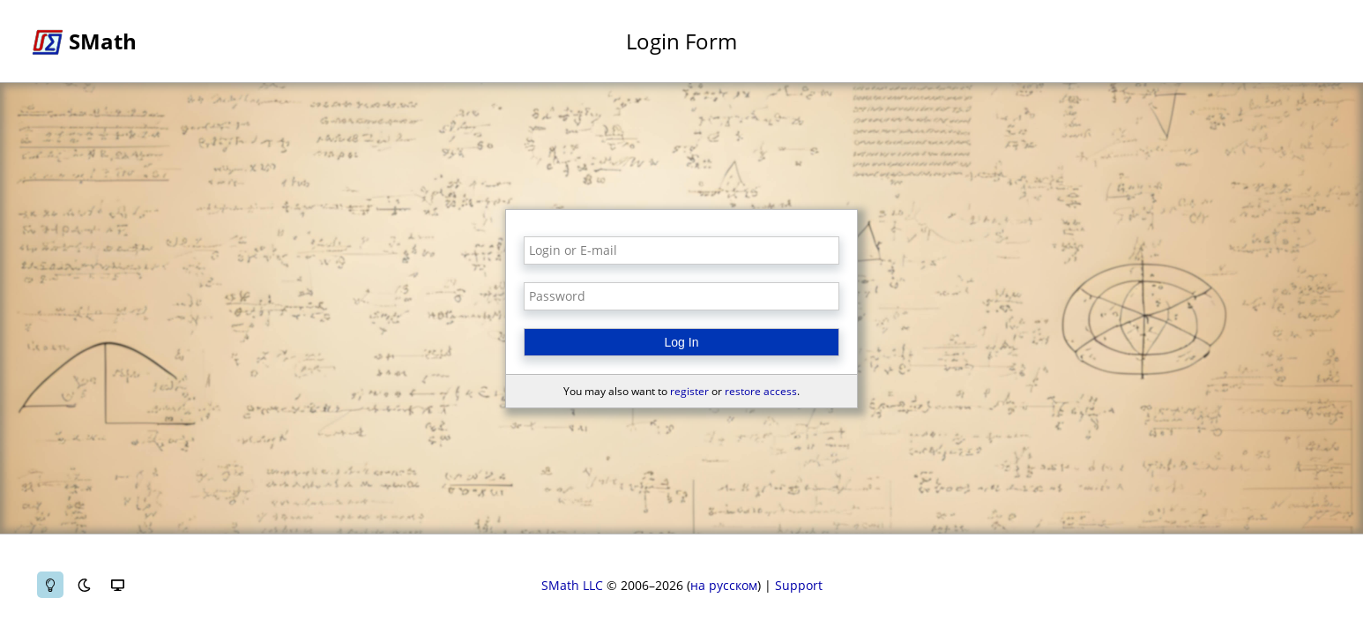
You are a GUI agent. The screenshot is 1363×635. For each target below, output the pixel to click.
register (689, 391)
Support (799, 585)
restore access (761, 391)
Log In (682, 342)
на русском (723, 585)
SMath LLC (572, 585)
